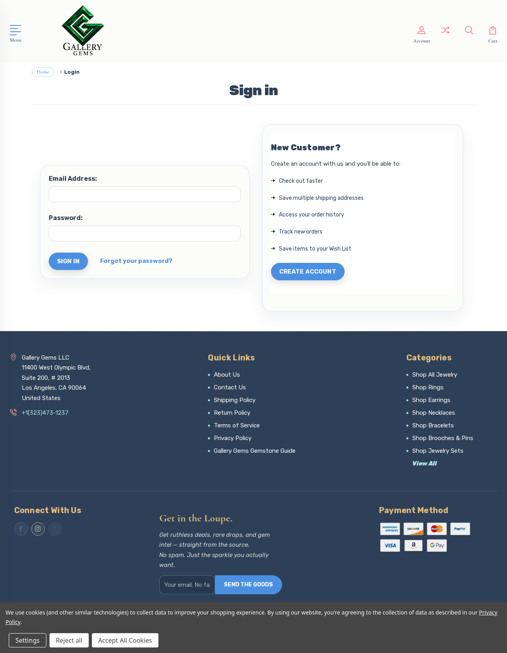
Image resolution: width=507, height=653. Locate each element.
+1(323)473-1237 (45, 412)
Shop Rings (428, 387)
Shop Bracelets (433, 425)
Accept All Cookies (125, 640)
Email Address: (73, 178)
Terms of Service (237, 425)
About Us (227, 374)
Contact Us (230, 387)
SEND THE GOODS (248, 584)
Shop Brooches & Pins (442, 438)
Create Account (307, 271)
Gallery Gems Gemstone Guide (254, 450)
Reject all (69, 640)
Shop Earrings (431, 400)
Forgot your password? (136, 260)
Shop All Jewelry (434, 374)
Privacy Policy (233, 438)
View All (424, 463)
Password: (66, 218)
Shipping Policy (234, 400)
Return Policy (232, 412)
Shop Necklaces (433, 412)
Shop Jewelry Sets (437, 450)
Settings (27, 640)
